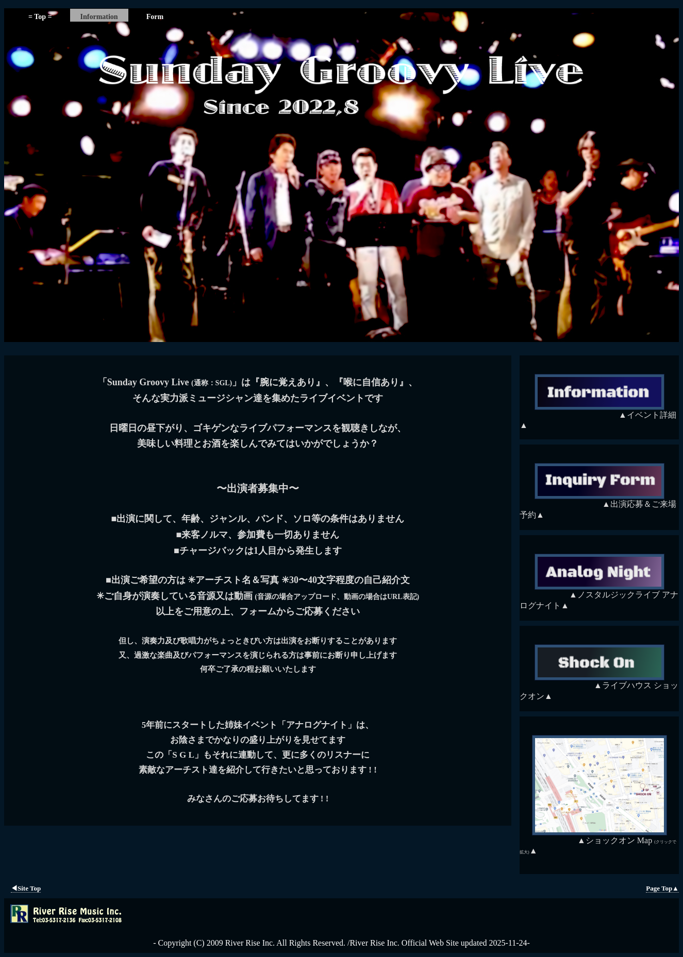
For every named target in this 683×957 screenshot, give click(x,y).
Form (155, 17)
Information (99, 17)
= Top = (40, 17)
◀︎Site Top (26, 888)
